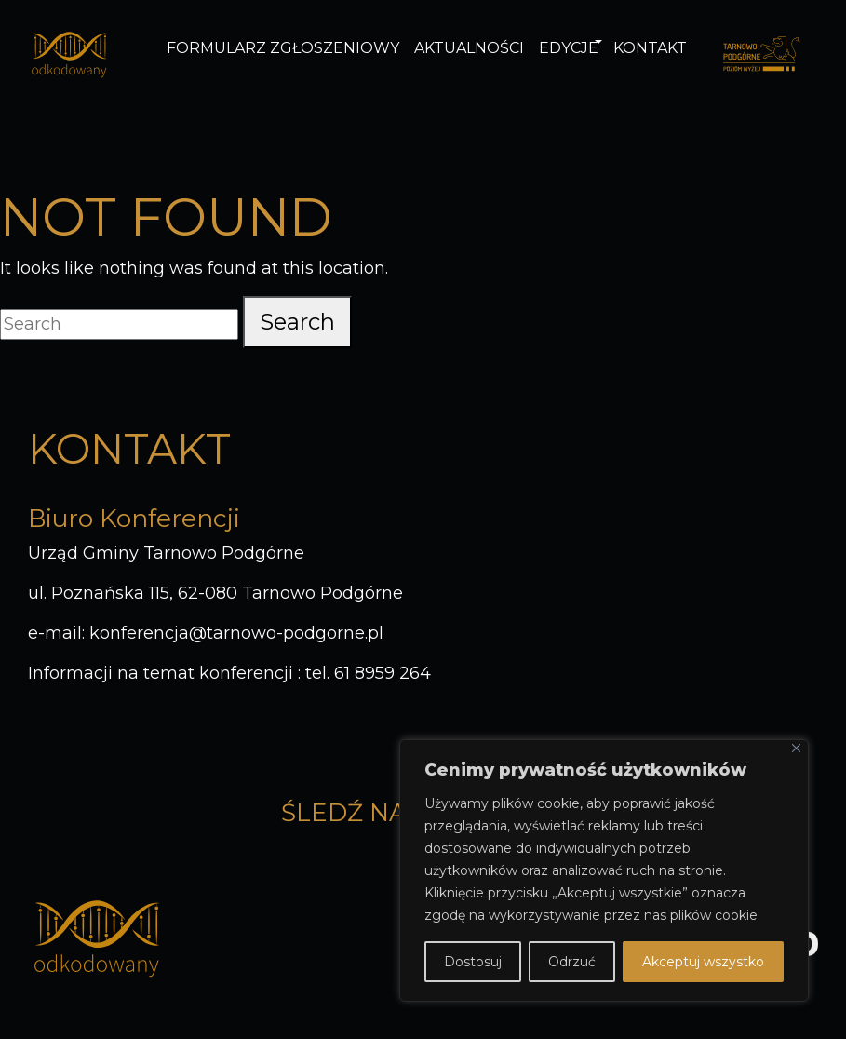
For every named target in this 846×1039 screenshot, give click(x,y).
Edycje (568, 48)
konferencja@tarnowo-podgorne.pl (236, 633)
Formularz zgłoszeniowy (283, 48)
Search (297, 321)
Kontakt (650, 48)
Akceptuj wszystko (703, 961)
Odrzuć (572, 961)
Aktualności (469, 48)
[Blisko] (796, 748)
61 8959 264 (382, 673)
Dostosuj (473, 961)
